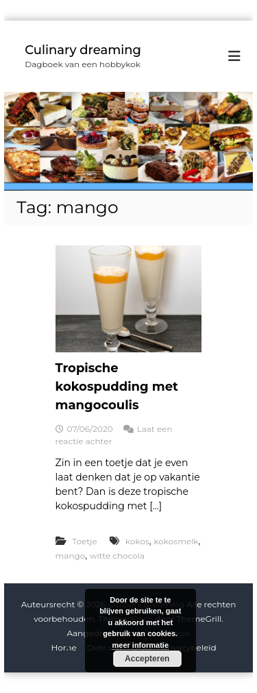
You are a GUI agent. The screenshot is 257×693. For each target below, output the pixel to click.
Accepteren (147, 659)
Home (63, 647)
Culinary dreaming (83, 50)
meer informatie (140, 645)
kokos (137, 541)
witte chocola (117, 555)
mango (71, 555)
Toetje (84, 541)
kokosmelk (176, 541)
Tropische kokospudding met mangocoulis (117, 387)
